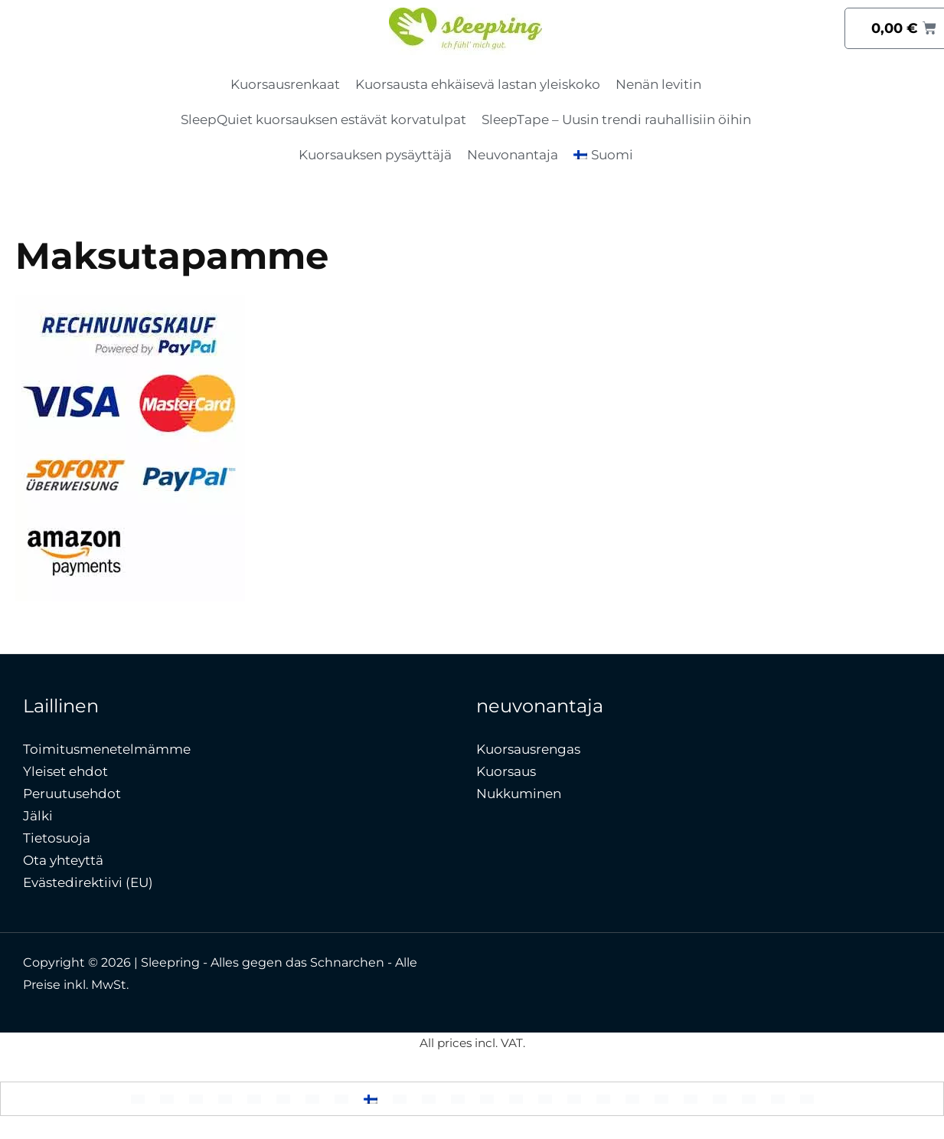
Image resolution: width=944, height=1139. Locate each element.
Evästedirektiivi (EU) (88, 882)
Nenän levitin (658, 84)
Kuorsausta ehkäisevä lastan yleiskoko (477, 84)
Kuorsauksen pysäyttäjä (375, 154)
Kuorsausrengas (528, 749)
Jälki (38, 815)
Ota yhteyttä (63, 860)
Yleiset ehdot (65, 771)
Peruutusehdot (72, 793)
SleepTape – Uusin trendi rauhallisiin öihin (616, 119)
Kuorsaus (506, 771)
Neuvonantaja (512, 154)
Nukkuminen (518, 793)
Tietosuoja (56, 838)
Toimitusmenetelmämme (107, 749)
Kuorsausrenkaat (285, 84)
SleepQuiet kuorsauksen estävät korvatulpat (323, 119)
